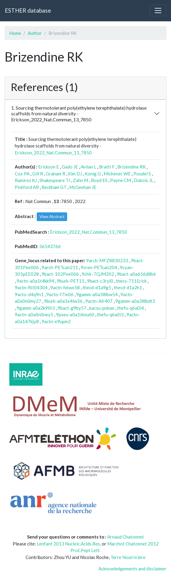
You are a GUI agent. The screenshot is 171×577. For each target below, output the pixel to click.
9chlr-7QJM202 (98, 274)
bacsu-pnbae (101, 308)
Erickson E (48, 166)
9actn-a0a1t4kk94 (35, 281)
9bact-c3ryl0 (100, 281)
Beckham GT (54, 187)
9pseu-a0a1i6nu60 (75, 314)
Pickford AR (27, 187)
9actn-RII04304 (31, 287)
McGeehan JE (82, 187)
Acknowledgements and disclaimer (132, 568)
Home (15, 33)
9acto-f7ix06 (59, 294)
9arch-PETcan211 (60, 267)
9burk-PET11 (70, 281)
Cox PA (22, 173)
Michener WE (117, 173)
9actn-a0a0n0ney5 (34, 314)
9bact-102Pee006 (60, 274)
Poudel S (142, 173)
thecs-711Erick (131, 281)
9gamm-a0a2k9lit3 (36, 308)
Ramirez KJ (26, 180)
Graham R (55, 173)
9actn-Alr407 (99, 301)
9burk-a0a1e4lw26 (63, 301)
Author (35, 33)
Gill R (37, 173)
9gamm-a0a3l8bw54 (97, 294)
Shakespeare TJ (54, 180)
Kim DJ (75, 173)
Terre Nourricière (127, 557)
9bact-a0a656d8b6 (136, 274)
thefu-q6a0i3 (110, 314)
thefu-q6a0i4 (130, 308)
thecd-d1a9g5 (96, 287)
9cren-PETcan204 (99, 267)
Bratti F (107, 166)
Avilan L (88, 166)
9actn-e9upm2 (56, 321)
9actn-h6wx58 (65, 287)
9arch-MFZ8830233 (107, 260)
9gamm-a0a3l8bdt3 (135, 301)
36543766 (50, 246)
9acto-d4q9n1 (29, 294)
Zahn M (80, 180)
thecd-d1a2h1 (128, 287)
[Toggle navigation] (158, 10)
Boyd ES (99, 180)
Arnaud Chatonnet (125, 536)
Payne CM (120, 180)
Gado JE (70, 166)
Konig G (93, 173)
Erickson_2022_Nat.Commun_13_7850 (53, 152)
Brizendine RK (131, 166)
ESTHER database (28, 10)
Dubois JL (143, 180)
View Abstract (51, 216)
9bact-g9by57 (72, 308)
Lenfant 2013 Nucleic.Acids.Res (68, 543)
